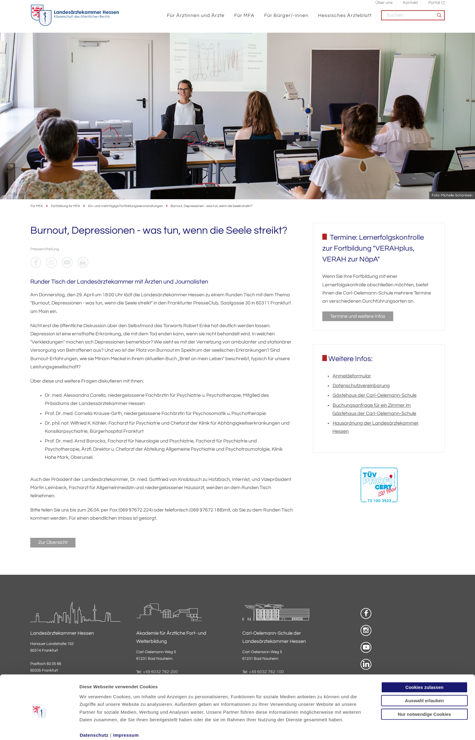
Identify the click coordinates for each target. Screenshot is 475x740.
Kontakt (410, 6)
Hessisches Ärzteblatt (345, 18)
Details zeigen (322, 728)
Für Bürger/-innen (286, 18)
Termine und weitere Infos (357, 316)
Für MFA (244, 18)
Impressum (126, 708)
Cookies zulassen (424, 660)
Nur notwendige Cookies (424, 687)
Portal (434, 6)
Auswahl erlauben (424, 673)
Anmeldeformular (352, 376)
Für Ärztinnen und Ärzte (195, 18)
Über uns (384, 6)
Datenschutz (94, 708)
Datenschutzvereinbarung (361, 386)
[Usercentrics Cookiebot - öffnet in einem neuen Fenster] (39, 728)
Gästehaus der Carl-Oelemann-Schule (375, 395)
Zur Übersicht (53, 543)
